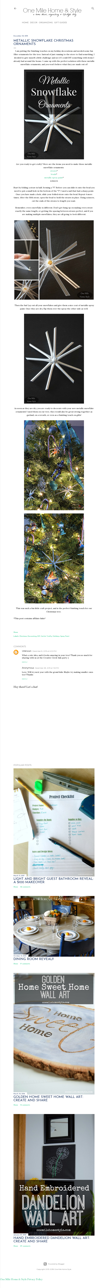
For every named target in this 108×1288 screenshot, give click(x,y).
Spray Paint (64, 636)
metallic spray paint (53, 177)
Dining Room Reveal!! (33, 959)
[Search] (92, 8)
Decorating (32, 636)
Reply (24, 662)
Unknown (26, 651)
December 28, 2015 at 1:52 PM (47, 668)
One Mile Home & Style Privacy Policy (21, 1279)
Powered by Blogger (54, 1264)
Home (25, 23)
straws (53, 171)
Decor (33, 23)
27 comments (25, 1246)
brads (53, 174)
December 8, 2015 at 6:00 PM (44, 651)
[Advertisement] (54, 737)
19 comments (25, 1105)
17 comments (25, 964)
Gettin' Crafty (46, 636)
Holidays (56, 636)
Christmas (23, 636)
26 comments (25, 887)
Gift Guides (60, 23)
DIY (38, 636)
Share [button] (16, 632)
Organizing (46, 23)
